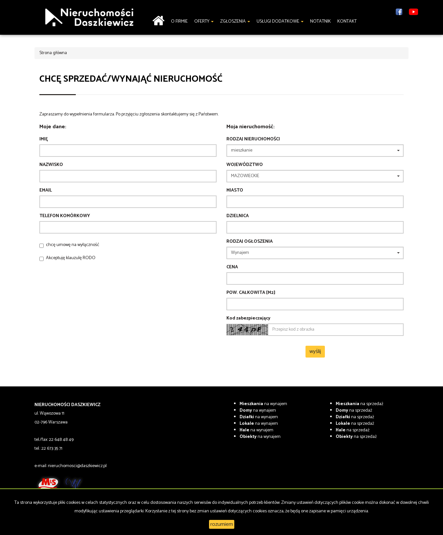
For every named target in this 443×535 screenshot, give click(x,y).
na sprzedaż (359, 404)
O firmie (179, 21)
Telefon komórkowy (64, 216)
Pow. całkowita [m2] (250, 293)
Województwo (244, 165)
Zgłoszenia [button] (235, 21)
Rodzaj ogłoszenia (249, 241)
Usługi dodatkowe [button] (280, 21)
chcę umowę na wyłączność (72, 245)
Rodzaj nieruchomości (253, 139)
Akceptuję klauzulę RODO (70, 258)
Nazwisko (51, 165)
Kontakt (347, 21)
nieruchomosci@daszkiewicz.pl (77, 466)
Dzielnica (237, 216)
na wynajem (263, 404)
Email (45, 190)
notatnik (320, 21)
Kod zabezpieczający (248, 318)
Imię (43, 139)
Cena (232, 267)
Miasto (234, 190)
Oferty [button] (204, 21)
